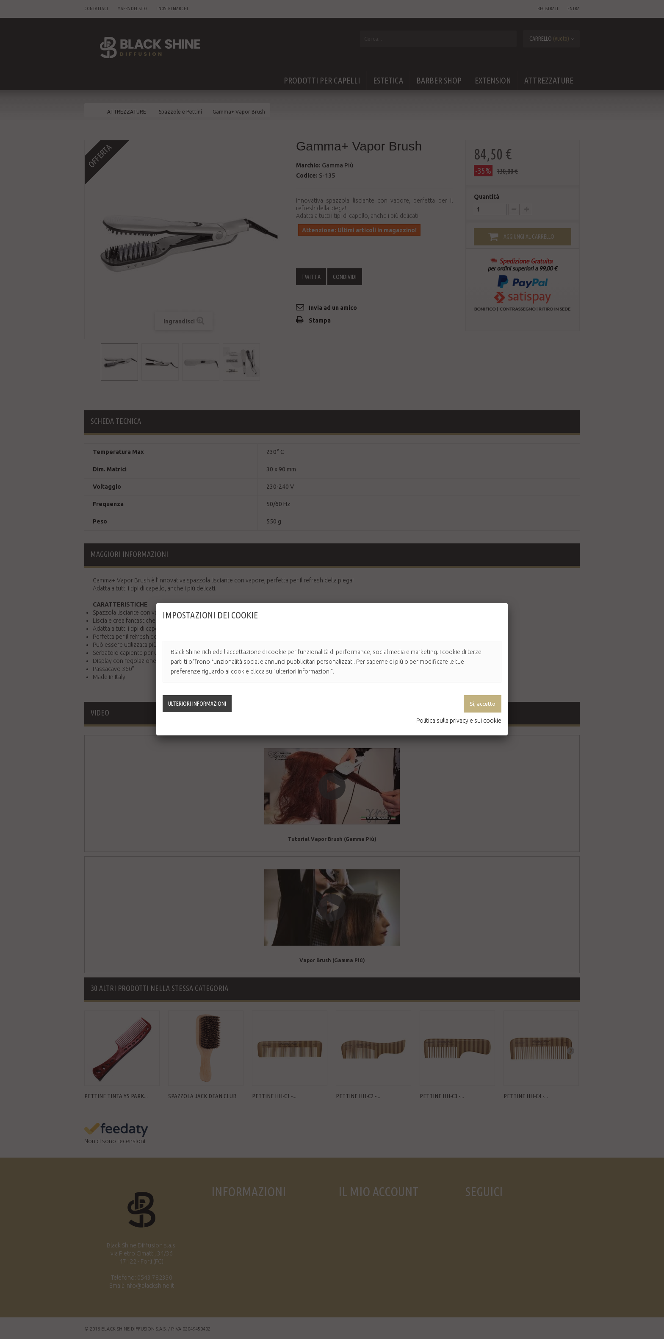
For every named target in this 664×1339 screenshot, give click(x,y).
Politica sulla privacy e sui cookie (458, 720)
